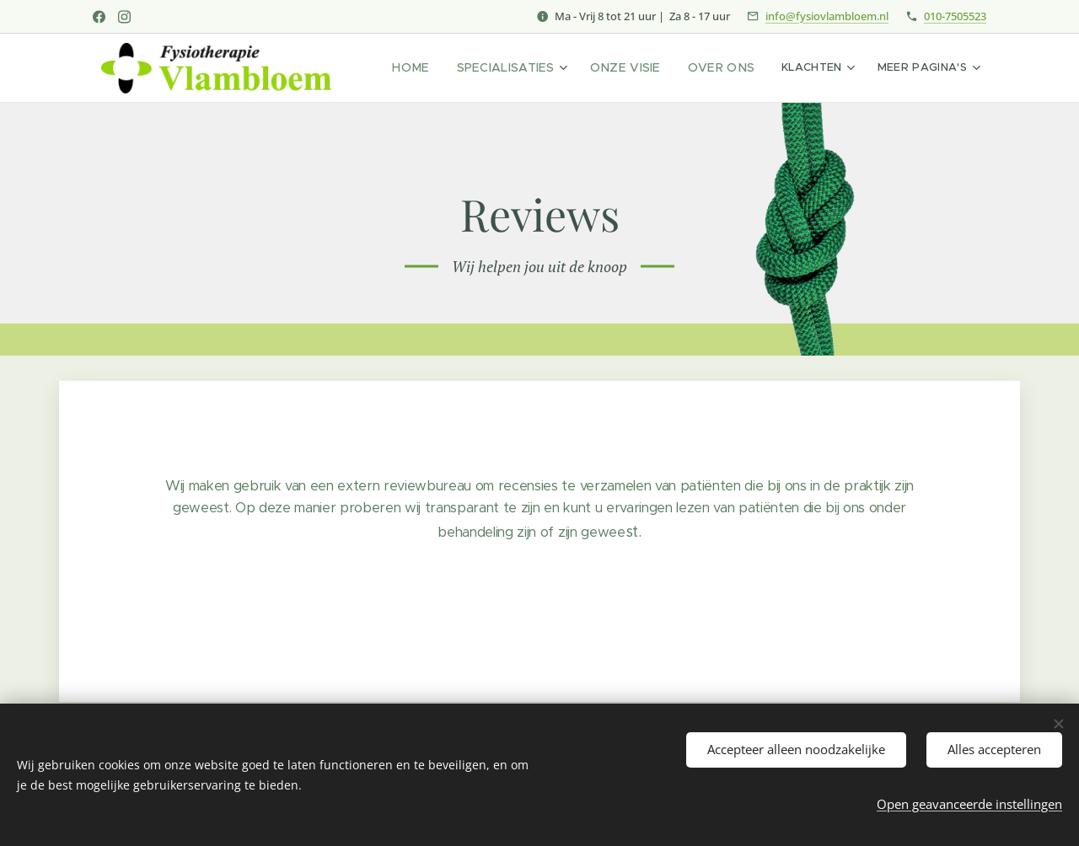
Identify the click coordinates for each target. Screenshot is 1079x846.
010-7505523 (955, 16)
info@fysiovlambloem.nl (826, 16)
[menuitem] (437, 68)
